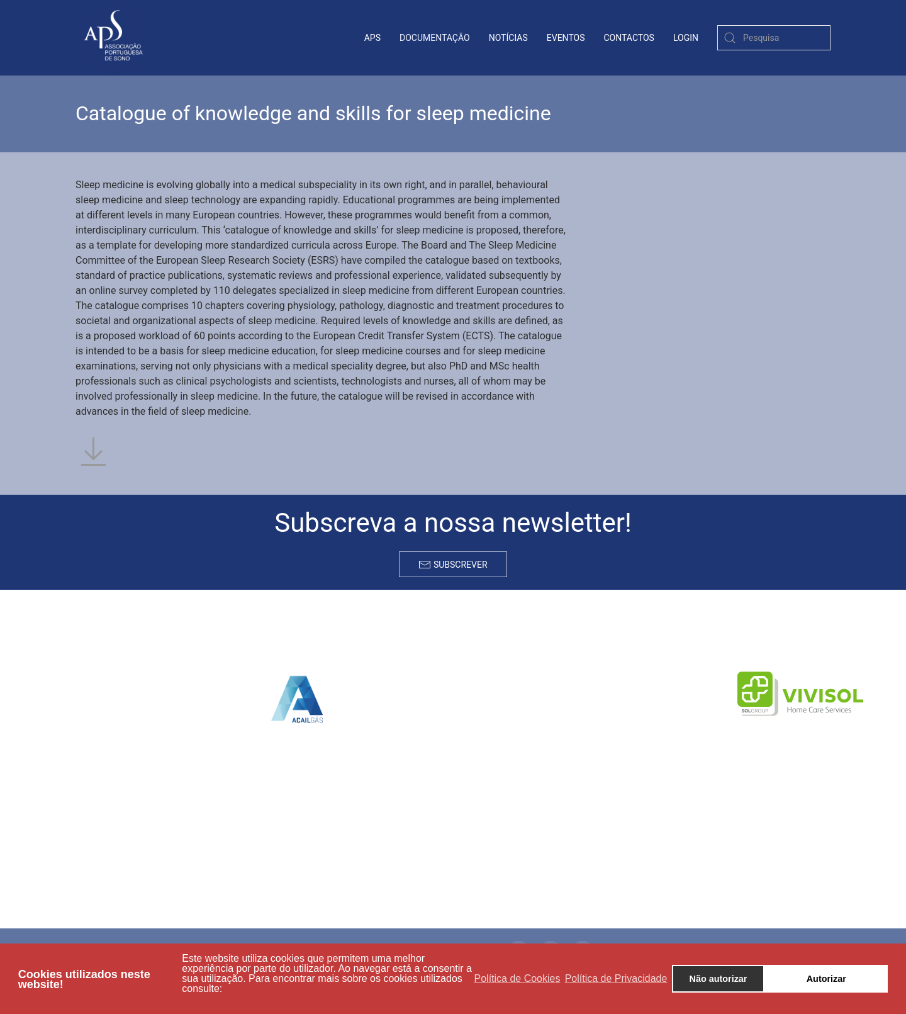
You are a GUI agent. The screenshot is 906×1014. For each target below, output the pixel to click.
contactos (629, 38)
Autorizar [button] (826, 979)
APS (372, 38)
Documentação (435, 38)
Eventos (566, 38)
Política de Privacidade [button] (616, 978)
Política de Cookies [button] (517, 978)
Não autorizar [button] (718, 979)
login (685, 38)
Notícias (508, 38)
